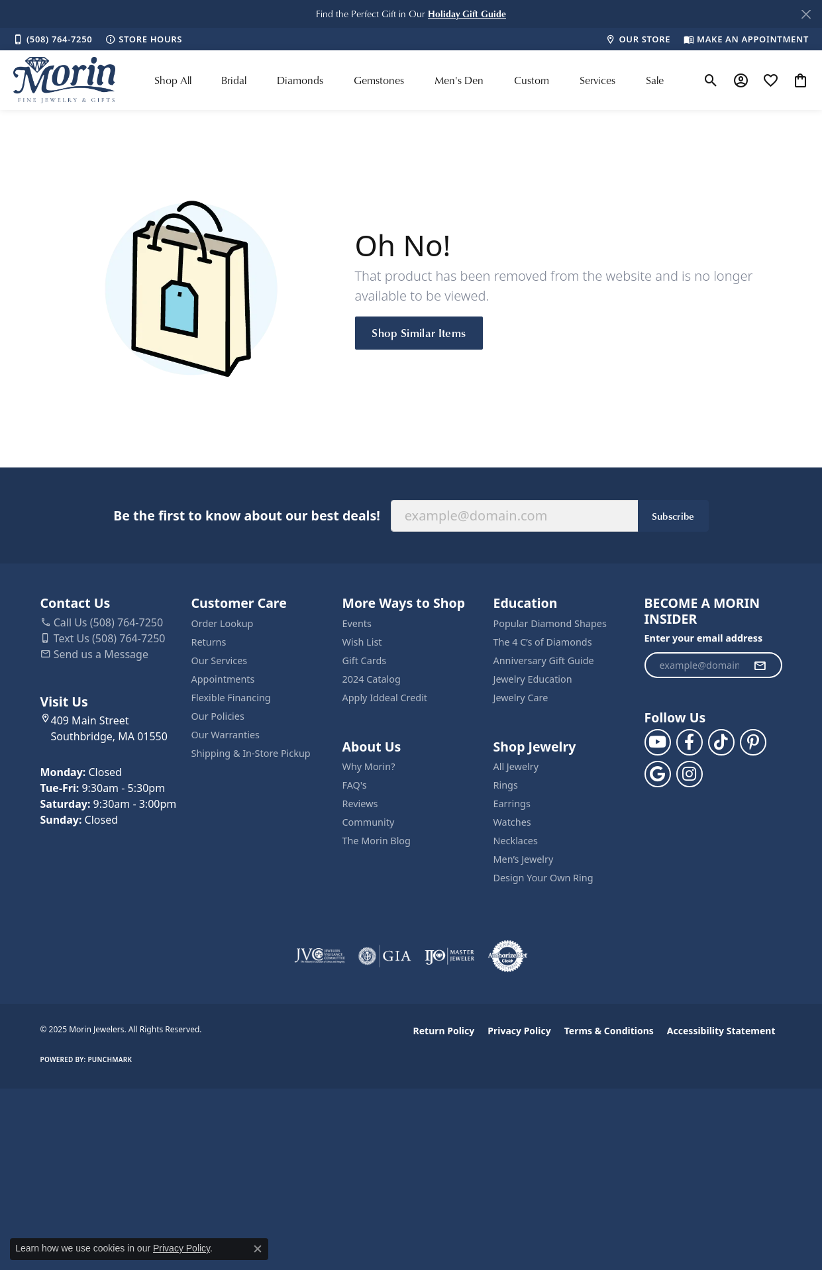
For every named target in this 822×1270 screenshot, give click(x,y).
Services (597, 80)
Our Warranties (225, 734)
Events (357, 623)
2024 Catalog (371, 679)
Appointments (223, 679)
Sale (655, 80)
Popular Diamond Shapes (550, 623)
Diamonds (300, 80)
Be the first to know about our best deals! (246, 515)
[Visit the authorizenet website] (508, 956)
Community (368, 822)
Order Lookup (222, 623)
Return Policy (444, 1030)
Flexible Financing (231, 697)
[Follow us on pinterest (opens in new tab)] (753, 742)
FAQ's (354, 785)
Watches (512, 822)
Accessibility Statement (721, 1030)
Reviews (360, 803)
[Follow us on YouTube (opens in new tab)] (657, 742)
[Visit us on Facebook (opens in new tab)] (689, 742)
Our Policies (217, 716)
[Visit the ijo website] (449, 956)
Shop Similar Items (419, 332)
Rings (505, 785)
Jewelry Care (520, 697)
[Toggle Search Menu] (711, 80)
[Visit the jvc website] (320, 956)
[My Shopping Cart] (800, 80)
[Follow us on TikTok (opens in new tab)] (721, 742)
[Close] (805, 14)
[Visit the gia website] (384, 956)
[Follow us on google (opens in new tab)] (657, 774)
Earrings (512, 803)
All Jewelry (516, 766)
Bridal (233, 80)
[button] (467, 13)
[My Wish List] (770, 80)
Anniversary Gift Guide (543, 660)
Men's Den (459, 80)
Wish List (362, 642)
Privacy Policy (519, 1030)
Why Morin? (368, 766)
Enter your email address (703, 638)
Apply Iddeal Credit (385, 697)
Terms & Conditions (609, 1030)
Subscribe (673, 516)
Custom (531, 80)
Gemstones (379, 80)
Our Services (219, 660)
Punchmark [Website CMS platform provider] (109, 1059)
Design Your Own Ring (543, 877)
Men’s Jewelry (523, 859)
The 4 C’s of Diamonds (542, 642)
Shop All (172, 80)
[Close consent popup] (258, 1249)
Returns (209, 642)
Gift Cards (364, 660)
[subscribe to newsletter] (759, 665)
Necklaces (515, 840)
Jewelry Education (532, 679)
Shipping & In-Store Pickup (251, 753)
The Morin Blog (376, 840)
